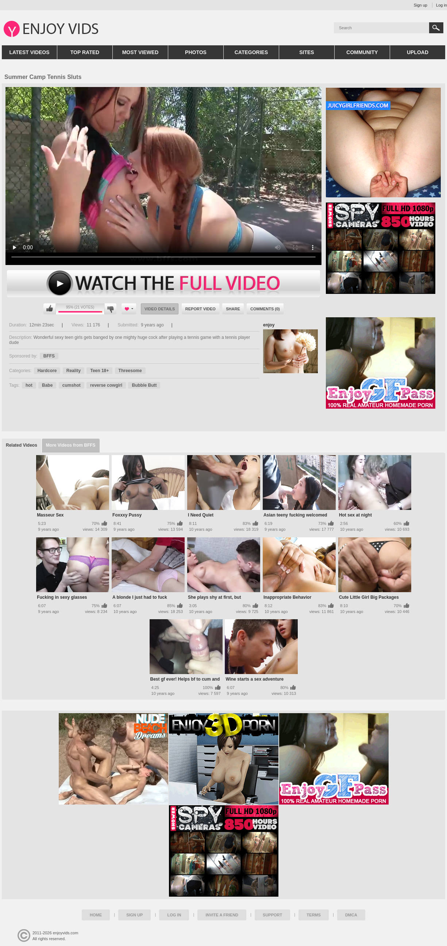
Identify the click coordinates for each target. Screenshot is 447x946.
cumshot (71, 385)
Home (96, 915)
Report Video (200, 309)
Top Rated (84, 52)
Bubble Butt (144, 385)
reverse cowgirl (106, 385)
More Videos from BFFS (71, 445)
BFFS (49, 356)
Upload (417, 52)
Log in (441, 5)
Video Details (159, 309)
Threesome (130, 370)
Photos (196, 52)
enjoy (268, 325)
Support (272, 915)
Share (233, 309)
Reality (73, 370)
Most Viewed (140, 52)
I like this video (49, 308)
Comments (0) (265, 309)
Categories (251, 52)
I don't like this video (110, 308)
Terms (314, 915)
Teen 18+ (99, 370)
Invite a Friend (221, 915)
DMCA (351, 915)
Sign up (420, 5)
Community (362, 52)
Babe (47, 385)
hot (29, 385)
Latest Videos (29, 52)
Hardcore (47, 370)
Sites (306, 52)
